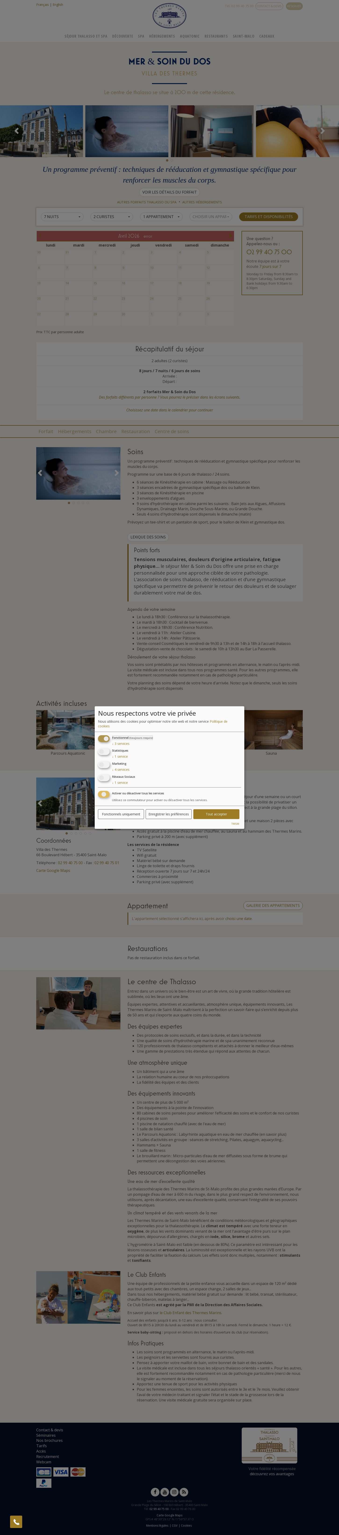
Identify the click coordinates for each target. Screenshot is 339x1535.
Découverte (122, 36)
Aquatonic (190, 36)
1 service (120, 756)
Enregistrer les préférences (168, 814)
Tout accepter (216, 814)
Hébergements (162, 36)
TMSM (235, 823)
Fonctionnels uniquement (121, 814)
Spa (141, 36)
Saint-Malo (244, 36)
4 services (121, 769)
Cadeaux (266, 36)
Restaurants (216, 36)
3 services (121, 743)
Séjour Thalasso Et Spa (86, 36)
